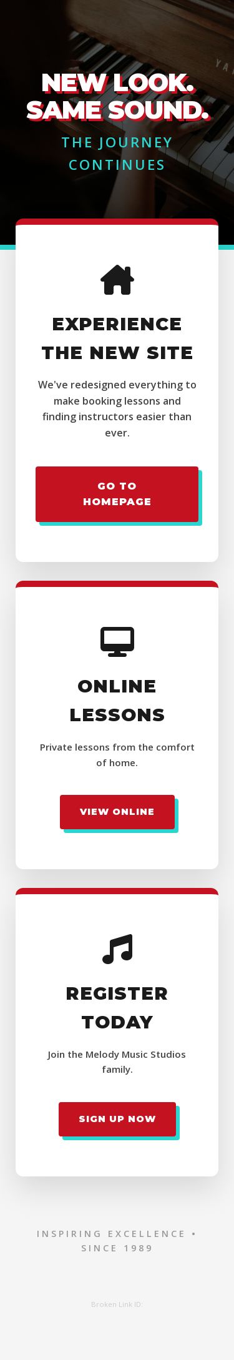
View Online (117, 811)
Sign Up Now (117, 1119)
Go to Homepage (117, 494)
